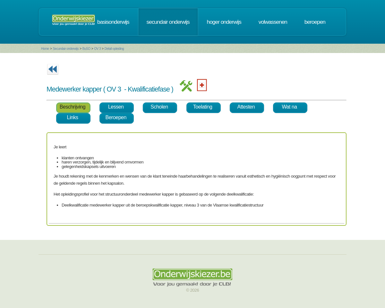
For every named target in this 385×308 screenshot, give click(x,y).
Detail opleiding (114, 48)
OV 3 (97, 48)
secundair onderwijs (168, 22)
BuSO (86, 48)
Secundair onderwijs (66, 48)
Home (45, 48)
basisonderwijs (113, 22)
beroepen (314, 22)
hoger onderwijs (224, 22)
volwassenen (273, 22)
